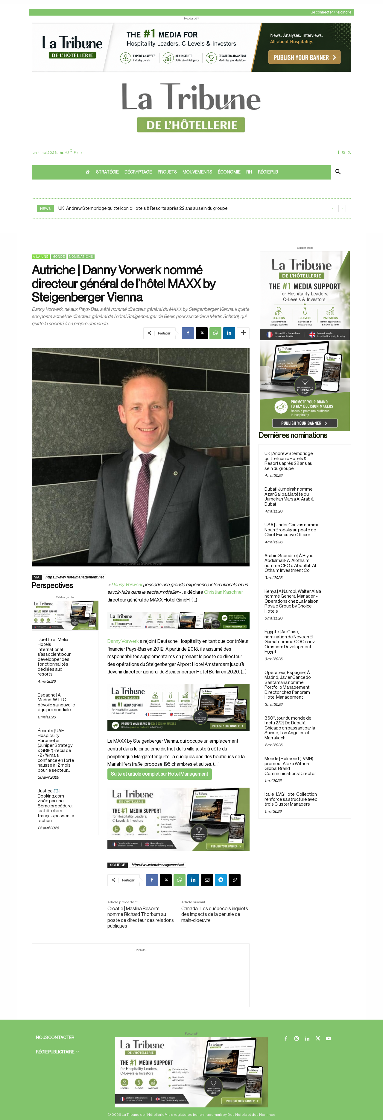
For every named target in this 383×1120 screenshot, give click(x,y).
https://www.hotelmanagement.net (74, 577)
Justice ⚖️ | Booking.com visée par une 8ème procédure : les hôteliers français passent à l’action (56, 806)
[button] (338, 172)
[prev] (332, 208)
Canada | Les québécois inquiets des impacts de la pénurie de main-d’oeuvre (214, 914)
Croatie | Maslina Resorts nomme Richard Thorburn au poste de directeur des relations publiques (140, 917)
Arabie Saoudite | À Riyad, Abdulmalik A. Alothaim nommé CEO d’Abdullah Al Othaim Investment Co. (290, 563)
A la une (41, 256)
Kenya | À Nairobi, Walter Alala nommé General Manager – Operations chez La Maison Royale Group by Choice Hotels (293, 601)
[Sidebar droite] (305, 341)
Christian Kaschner (223, 592)
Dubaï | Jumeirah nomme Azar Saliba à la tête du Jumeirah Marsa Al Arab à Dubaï (289, 497)
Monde (58, 256)
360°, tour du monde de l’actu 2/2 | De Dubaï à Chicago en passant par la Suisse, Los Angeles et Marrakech (290, 728)
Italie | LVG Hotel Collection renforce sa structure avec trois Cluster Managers (291, 799)
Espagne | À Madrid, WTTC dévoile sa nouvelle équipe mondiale (56, 702)
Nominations (81, 256)
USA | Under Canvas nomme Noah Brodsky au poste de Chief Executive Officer (292, 530)
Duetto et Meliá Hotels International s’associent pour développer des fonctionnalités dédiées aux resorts (54, 657)
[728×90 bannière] (191, 1072)
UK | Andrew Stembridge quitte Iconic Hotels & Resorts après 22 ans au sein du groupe (143, 208)
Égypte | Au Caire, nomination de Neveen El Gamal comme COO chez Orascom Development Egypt (290, 642)
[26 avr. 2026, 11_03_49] (178, 707)
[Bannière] (178, 633)
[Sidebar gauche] (65, 615)
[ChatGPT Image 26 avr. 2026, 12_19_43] (191, 71)
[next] (342, 208)
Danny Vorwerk (126, 584)
